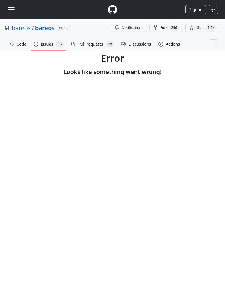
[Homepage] (112, 9)
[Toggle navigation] (11, 9)
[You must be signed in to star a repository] (202, 28)
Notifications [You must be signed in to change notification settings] (129, 27)
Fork (166, 28)
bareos (21, 28)
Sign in (195, 9)
